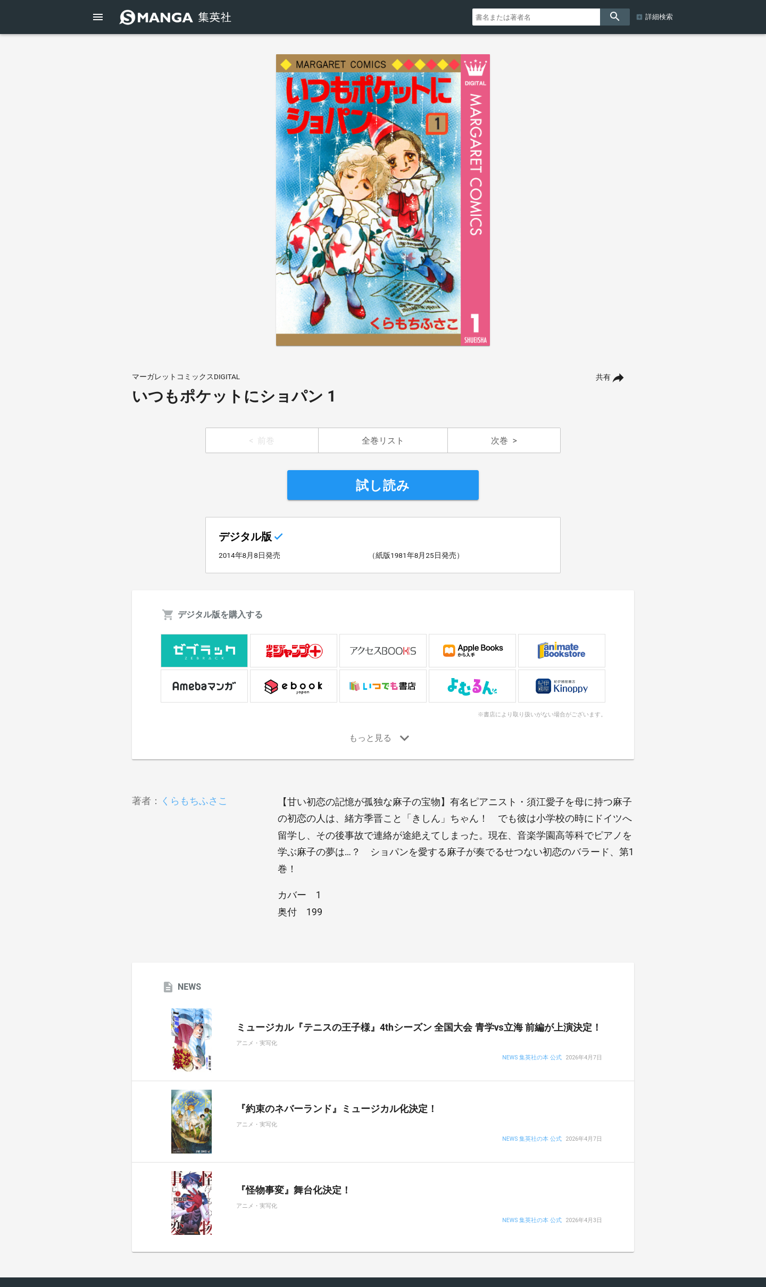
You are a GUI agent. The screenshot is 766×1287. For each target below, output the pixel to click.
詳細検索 (659, 17)
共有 (603, 377)
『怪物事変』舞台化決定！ (293, 1190)
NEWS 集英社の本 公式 (531, 1058)
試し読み (383, 485)
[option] (383, 200)
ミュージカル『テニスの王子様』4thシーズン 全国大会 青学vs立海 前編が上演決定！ (419, 1027)
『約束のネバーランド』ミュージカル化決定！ (336, 1109)
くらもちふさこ (194, 800)
